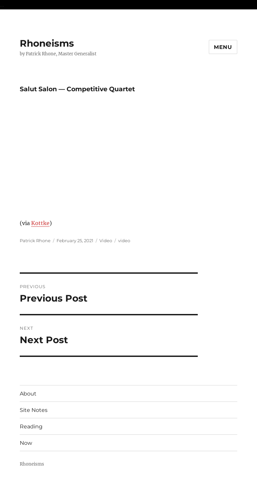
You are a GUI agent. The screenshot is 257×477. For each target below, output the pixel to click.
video (124, 240)
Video (105, 240)
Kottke (40, 223)
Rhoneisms (47, 43)
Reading (31, 426)
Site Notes (34, 410)
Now (26, 443)
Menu (223, 47)
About (28, 393)
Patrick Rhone (35, 240)
